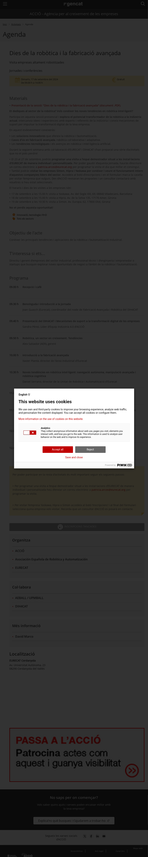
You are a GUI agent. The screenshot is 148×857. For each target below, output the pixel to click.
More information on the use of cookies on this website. (51, 418)
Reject (90, 449)
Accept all (58, 449)
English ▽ (24, 394)
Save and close (74, 457)
